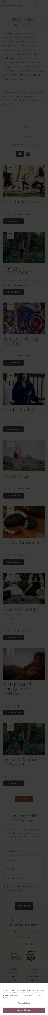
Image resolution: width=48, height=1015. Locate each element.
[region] (24, 999)
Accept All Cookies (24, 1010)
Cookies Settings (24, 1003)
